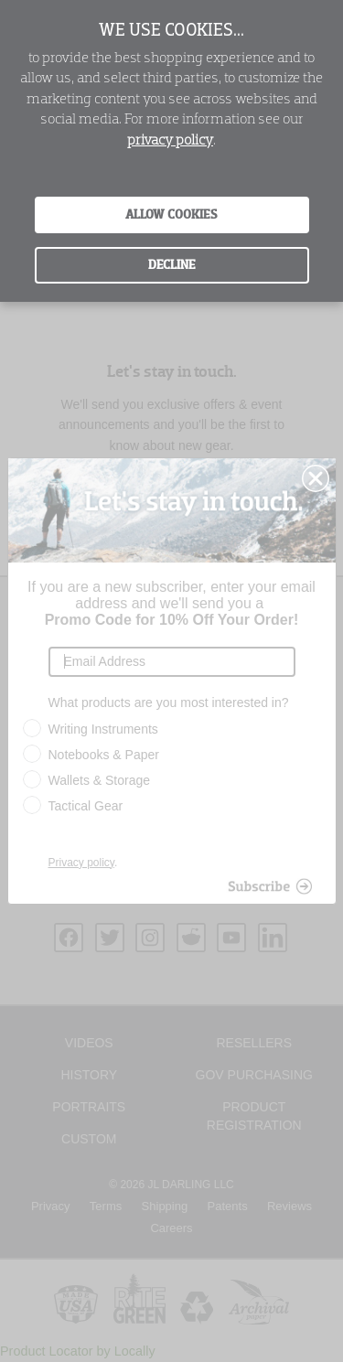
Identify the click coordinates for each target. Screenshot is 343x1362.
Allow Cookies (171, 214)
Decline (172, 265)
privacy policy (170, 141)
